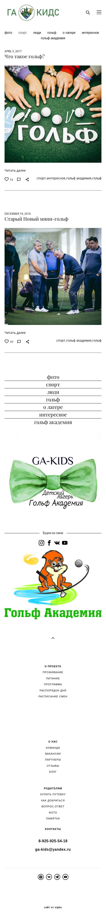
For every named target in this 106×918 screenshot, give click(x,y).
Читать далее (15, 170)
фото (9, 32)
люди (37, 32)
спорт (23, 32)
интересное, (56, 178)
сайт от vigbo (53, 907)
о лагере (69, 32)
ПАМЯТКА (53, 818)
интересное (90, 32)
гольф (52, 32)
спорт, (42, 178)
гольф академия (53, 38)
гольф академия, (79, 178)
